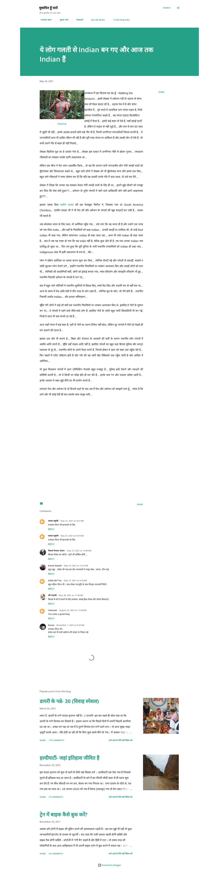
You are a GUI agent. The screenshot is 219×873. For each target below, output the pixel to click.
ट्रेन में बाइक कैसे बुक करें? (63, 814)
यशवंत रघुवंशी (53, 520)
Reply (51, 529)
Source (62, 123)
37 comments (56, 797)
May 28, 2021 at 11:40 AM (71, 595)
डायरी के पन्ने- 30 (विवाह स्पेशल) (69, 701)
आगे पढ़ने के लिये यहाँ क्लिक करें (120, 740)
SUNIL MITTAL (55, 580)
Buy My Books (96, 19)
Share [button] (161, 92)
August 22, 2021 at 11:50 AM (72, 610)
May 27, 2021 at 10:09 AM (79, 550)
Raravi (51, 625)
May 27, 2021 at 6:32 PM (75, 580)
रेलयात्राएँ (78, 19)
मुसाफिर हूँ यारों (48, 7)
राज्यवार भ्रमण (44, 19)
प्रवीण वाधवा (67, 204)
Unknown (52, 610)
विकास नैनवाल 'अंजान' (56, 550)
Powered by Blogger (109, 865)
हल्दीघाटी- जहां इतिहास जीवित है (69, 757)
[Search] (166, 7)
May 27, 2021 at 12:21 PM (76, 565)
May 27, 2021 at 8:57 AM (72, 520)
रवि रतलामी (52, 595)
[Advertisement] (91, 466)
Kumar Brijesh (55, 565)
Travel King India (119, 19)
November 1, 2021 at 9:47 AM (70, 625)
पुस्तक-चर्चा (62, 19)
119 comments (56, 740)
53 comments (56, 853)
